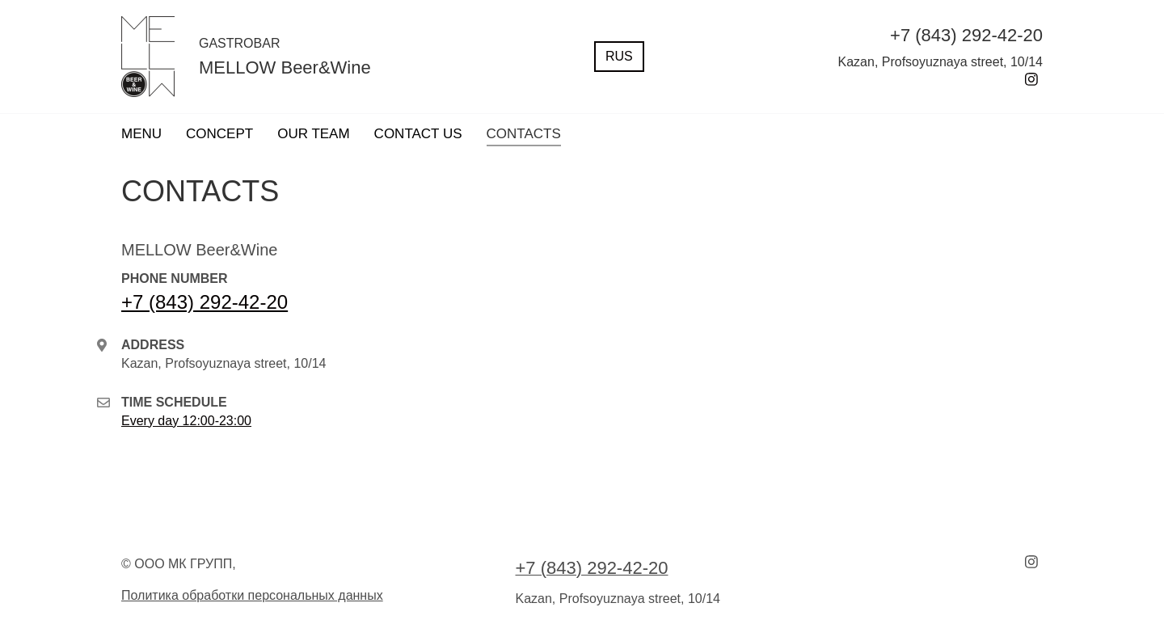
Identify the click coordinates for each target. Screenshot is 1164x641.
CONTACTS (524, 133)
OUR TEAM (313, 133)
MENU (141, 133)
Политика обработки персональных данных (252, 595)
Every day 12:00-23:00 (186, 421)
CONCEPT (219, 133)
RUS (619, 56)
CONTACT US (418, 133)
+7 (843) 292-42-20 (204, 302)
